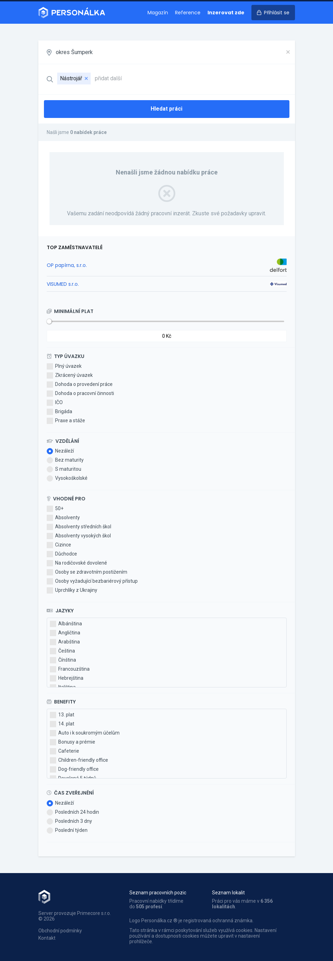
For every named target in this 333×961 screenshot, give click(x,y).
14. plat (62, 724)
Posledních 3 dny (69, 821)
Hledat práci (166, 108)
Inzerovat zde (225, 12)
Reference (187, 12)
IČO (55, 403)
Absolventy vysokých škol (79, 536)
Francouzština (70, 669)
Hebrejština (66, 678)
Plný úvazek (64, 366)
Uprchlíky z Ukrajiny (72, 590)
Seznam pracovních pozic (157, 892)
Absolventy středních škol (79, 527)
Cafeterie (64, 751)
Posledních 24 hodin (73, 812)
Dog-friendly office (74, 769)
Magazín (157, 12)
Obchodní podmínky (60, 930)
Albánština (66, 624)
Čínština (63, 660)
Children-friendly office (79, 760)
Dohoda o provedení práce (80, 384)
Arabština (65, 642)
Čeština (62, 651)
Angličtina (65, 633)
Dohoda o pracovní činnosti (80, 393)
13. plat (62, 715)
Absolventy (63, 518)
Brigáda (59, 412)
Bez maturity (65, 460)
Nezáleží (60, 451)
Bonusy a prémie (72, 742)
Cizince (59, 545)
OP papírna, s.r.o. (67, 265)
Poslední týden (67, 830)
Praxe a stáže (66, 421)
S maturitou (64, 469)
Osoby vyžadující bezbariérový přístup (92, 581)
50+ (55, 509)
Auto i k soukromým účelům (85, 733)
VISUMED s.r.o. (63, 284)
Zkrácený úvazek (70, 375)
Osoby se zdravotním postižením (87, 572)
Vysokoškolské (67, 478)
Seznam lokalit (228, 892)
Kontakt (46, 938)
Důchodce (62, 554)
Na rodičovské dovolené (77, 563)
